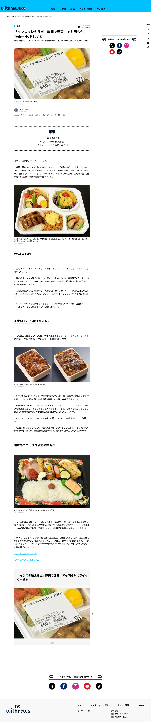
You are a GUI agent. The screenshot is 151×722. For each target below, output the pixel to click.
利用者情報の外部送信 (119, 717)
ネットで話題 (85, 8)
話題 (13, 16)
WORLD (101, 8)
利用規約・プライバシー (120, 714)
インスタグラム (27, 115)
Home (8, 16)
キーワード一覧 (84, 711)
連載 (72, 8)
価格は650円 (53, 137)
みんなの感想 (84, 27)
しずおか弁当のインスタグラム (26, 560)
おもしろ (37, 115)
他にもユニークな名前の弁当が (53, 145)
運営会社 (114, 711)
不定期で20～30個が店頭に (53, 141)
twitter (17, 115)
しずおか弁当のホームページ (25, 553)
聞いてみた (46, 115)
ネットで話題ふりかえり (59, 115)
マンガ (62, 8)
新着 (53, 8)
